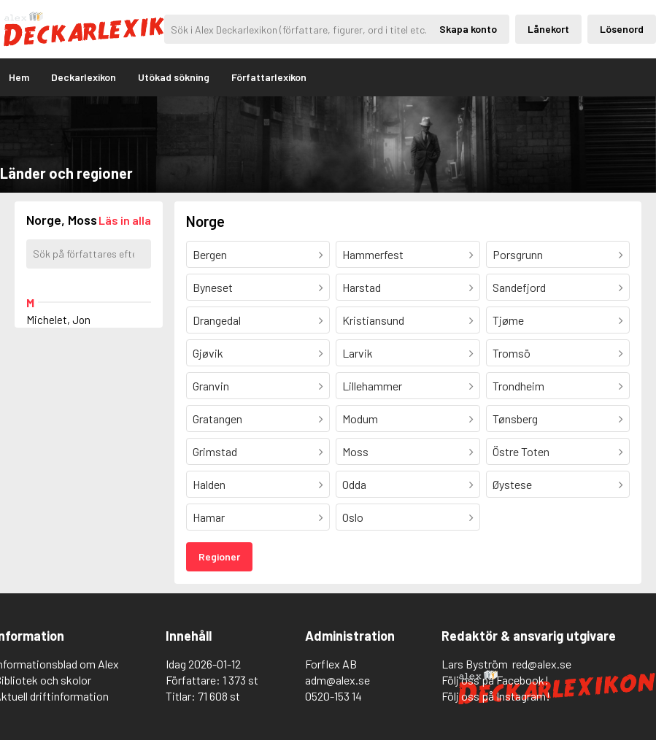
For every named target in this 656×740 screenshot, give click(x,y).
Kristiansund (373, 320)
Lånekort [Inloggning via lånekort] (548, 29)
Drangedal (217, 320)
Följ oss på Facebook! (495, 680)
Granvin (211, 386)
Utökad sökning (173, 77)
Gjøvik (208, 353)
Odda (354, 484)
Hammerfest (373, 254)
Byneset (213, 287)
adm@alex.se (337, 680)
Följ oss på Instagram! (495, 696)
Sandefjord (519, 287)
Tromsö (511, 353)
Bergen (210, 254)
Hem (19, 77)
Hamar (209, 517)
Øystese (512, 484)
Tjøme (508, 320)
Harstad (361, 287)
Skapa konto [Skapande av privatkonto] (468, 29)
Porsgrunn (518, 254)
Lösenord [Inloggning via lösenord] (622, 29)
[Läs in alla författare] (125, 220)
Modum (360, 418)
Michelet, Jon (58, 319)
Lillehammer (372, 386)
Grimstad (215, 451)
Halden (209, 484)
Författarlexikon (268, 77)
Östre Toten (521, 451)
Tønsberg (515, 418)
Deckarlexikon (83, 77)
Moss (355, 451)
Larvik (357, 353)
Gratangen (217, 418)
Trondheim (518, 386)
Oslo (352, 517)
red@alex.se (541, 664)
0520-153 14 (333, 696)
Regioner (219, 556)
